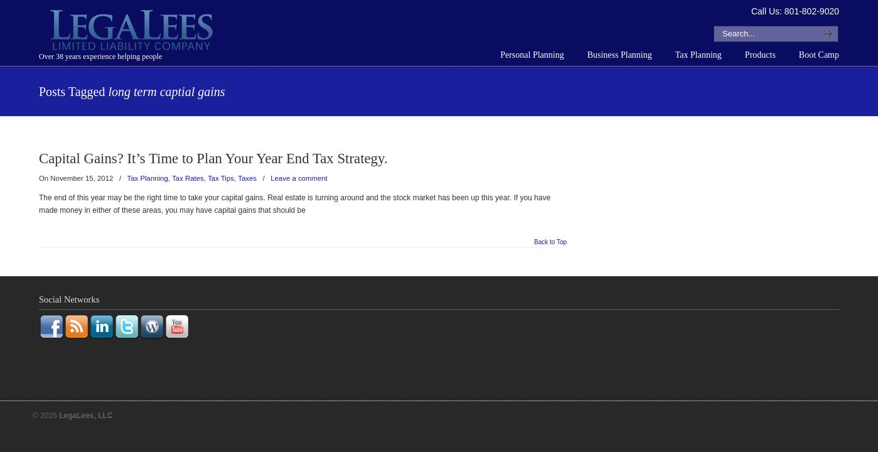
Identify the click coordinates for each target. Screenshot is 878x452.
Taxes (247, 178)
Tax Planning (147, 178)
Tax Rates (188, 178)
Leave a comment (299, 178)
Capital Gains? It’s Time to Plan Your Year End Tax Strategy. (213, 158)
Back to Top (550, 242)
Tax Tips (221, 178)
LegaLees (133, 32)
